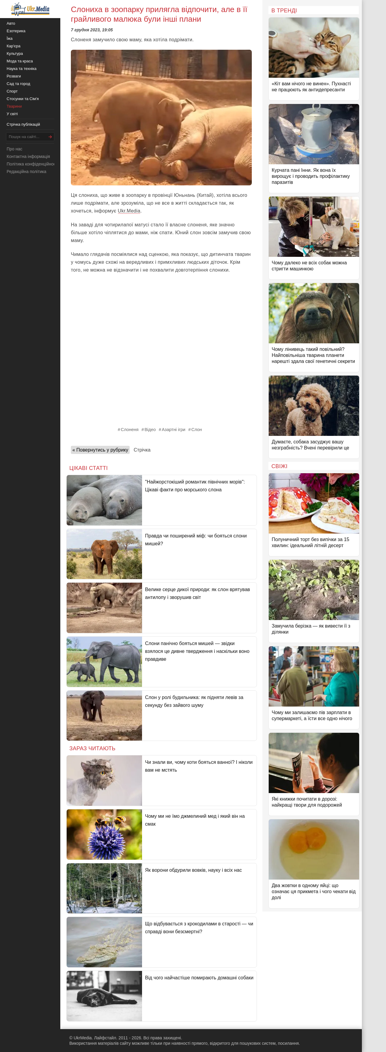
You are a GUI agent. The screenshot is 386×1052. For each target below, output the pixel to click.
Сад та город (18, 83)
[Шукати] (50, 136)
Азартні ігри (173, 429)
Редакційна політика (26, 171)
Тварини (14, 106)
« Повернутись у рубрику (100, 449)
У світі (12, 114)
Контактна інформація (28, 156)
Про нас (14, 148)
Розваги (14, 76)
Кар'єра (14, 46)
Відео (150, 429)
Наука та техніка (21, 68)
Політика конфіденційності (33, 164)
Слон (196, 429)
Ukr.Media (129, 210)
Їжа (10, 38)
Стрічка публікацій (23, 124)
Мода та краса (20, 61)
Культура (15, 53)
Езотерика (16, 31)
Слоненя (130, 429)
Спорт (12, 91)
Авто (11, 23)
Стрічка (142, 449)
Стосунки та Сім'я (23, 98)
